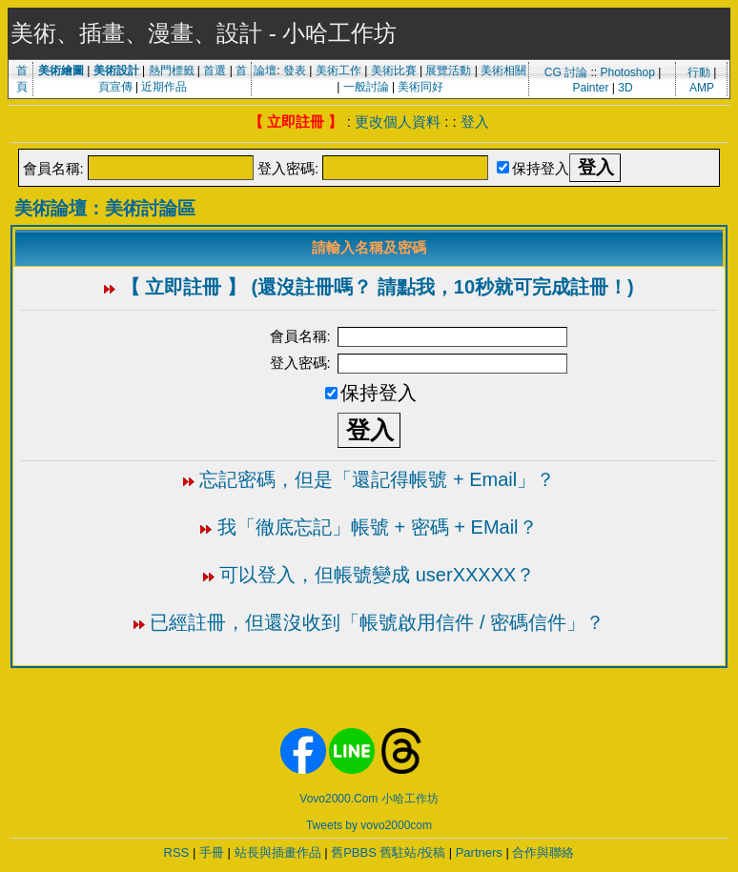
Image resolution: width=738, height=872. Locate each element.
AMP (701, 87)
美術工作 (338, 70)
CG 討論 (565, 72)
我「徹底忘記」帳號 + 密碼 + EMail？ (377, 527)
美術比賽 (394, 70)
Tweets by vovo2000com (369, 825)
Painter (590, 87)
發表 (294, 70)
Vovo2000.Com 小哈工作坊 (368, 798)
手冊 (211, 852)
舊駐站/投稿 (412, 852)
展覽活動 (448, 70)
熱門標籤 (172, 70)
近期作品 (164, 86)
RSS (177, 852)
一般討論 (366, 86)
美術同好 (420, 86)
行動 (698, 72)
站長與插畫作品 (278, 852)
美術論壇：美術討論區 (104, 208)
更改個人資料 (398, 121)
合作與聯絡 (543, 852)
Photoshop (627, 72)
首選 (214, 70)
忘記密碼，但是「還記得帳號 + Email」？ (377, 479)
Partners (479, 852)
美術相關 (503, 70)
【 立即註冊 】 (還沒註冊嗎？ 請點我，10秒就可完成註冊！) (377, 286)
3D (625, 87)
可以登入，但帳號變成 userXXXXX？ (377, 574)
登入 (475, 121)
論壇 (265, 70)
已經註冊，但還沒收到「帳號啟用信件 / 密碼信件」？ (377, 622)
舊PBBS (354, 852)
